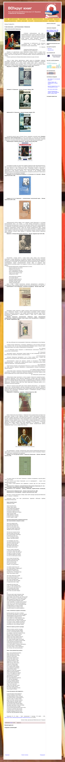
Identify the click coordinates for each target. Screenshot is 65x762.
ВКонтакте (50, 48)
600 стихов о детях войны (52, 89)
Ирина (11, 722)
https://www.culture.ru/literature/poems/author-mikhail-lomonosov (17, 717)
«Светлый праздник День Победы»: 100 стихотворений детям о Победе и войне (53, 92)
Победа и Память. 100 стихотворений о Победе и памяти (53, 83)
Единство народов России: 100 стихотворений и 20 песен (53, 87)
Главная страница (24, 754)
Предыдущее (42, 754)
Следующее (7, 754)
